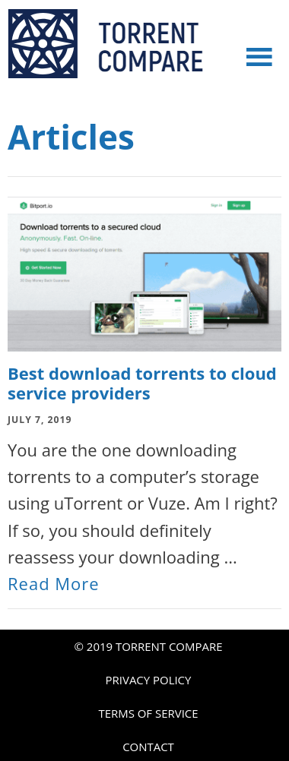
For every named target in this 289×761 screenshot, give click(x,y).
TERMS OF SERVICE (148, 713)
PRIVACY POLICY (149, 679)
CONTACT (148, 746)
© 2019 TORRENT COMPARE (149, 646)
